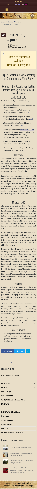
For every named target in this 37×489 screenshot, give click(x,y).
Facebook (7, 351)
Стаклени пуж (6, 424)
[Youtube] (21, 1)
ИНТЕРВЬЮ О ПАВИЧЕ (10, 376)
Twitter (19, 351)
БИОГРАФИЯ (6, 383)
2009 (27, 110)
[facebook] (15, 1)
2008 (31, 119)
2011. (28, 112)
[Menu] (6, 9)
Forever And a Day (27, 130)
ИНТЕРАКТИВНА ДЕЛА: (10, 412)
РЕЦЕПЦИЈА (6, 392)
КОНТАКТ (5, 404)
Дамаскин (5, 416)
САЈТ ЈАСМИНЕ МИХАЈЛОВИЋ (13, 400)
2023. (28, 144)
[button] (30, 384)
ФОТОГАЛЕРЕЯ (7, 396)
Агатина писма (7, 420)
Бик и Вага (5, 428)
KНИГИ (4, 388)
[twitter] (18, 1)
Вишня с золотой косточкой (12, 432)
